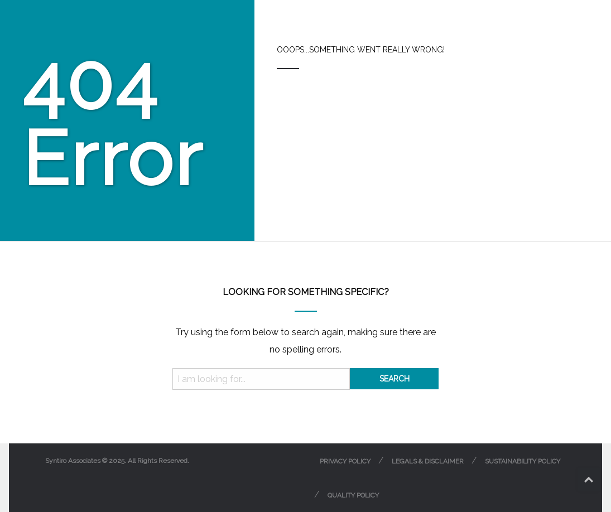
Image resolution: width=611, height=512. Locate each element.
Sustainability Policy (522, 461)
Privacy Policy (345, 461)
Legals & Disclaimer (428, 461)
